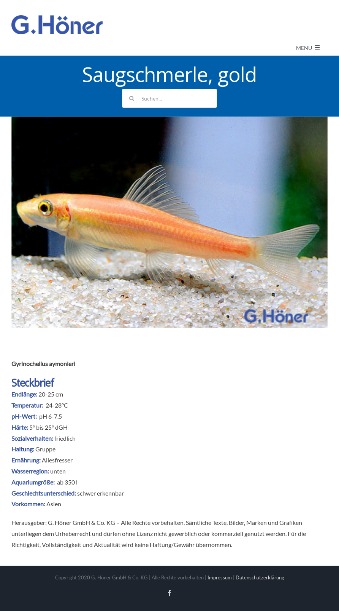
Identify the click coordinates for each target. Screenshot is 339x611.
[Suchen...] (169, 98)
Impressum (220, 577)
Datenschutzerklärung (260, 577)
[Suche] (131, 98)
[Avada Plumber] (57, 18)
